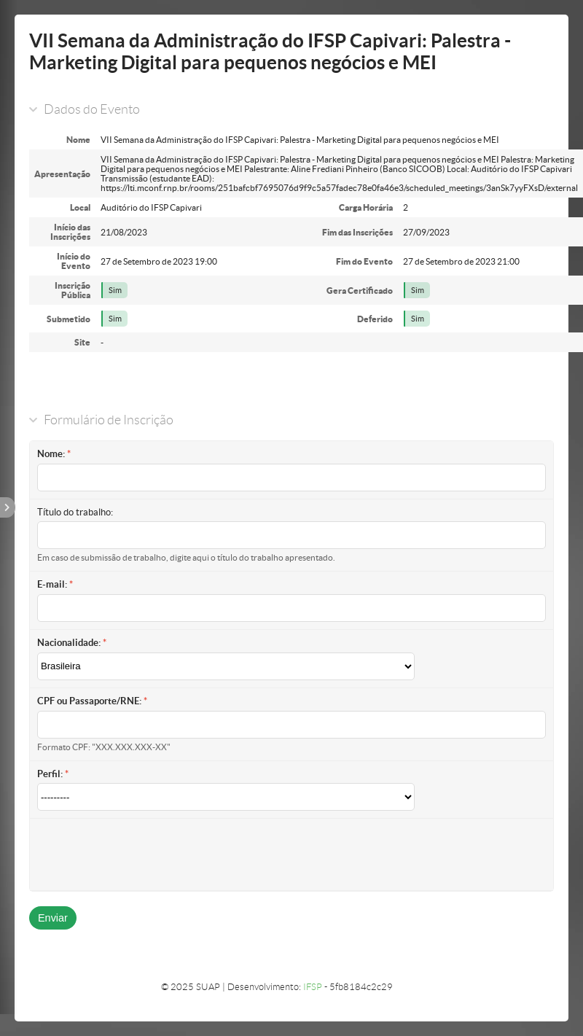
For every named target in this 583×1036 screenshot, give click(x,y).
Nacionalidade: (69, 642)
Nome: (51, 453)
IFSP (312, 986)
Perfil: (50, 773)
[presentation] (148, 854)
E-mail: (52, 584)
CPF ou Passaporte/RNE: (89, 701)
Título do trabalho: (75, 512)
